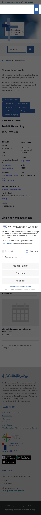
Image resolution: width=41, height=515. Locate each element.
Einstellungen (7, 241)
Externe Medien (9, 254)
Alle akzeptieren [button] (20, 263)
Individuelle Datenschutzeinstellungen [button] (20, 283)
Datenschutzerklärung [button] (21, 286)
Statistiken (32, 249)
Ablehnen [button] (20, 278)
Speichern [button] (20, 270)
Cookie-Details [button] (9, 286)
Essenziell (7, 249)
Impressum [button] (32, 286)
